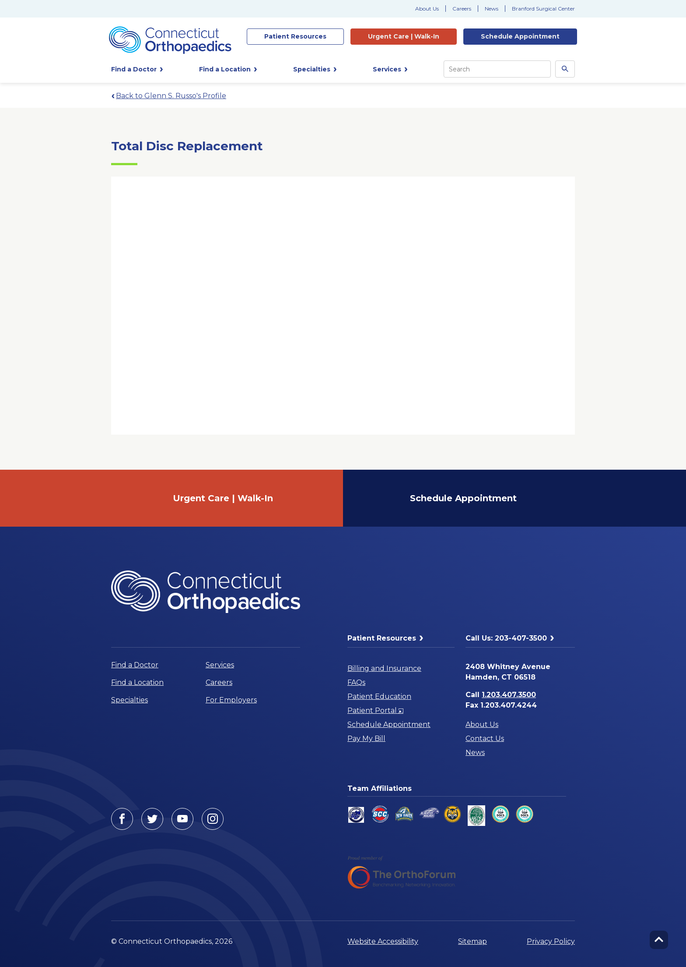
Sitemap (472, 941)
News (491, 8)
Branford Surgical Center (543, 8)
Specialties (129, 700)
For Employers (231, 700)
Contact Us (485, 738)
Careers (461, 8)
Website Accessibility (382, 941)
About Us (427, 8)
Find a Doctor (134, 665)
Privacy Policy (551, 941)
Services (220, 665)
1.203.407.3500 (509, 695)
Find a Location (137, 682)
